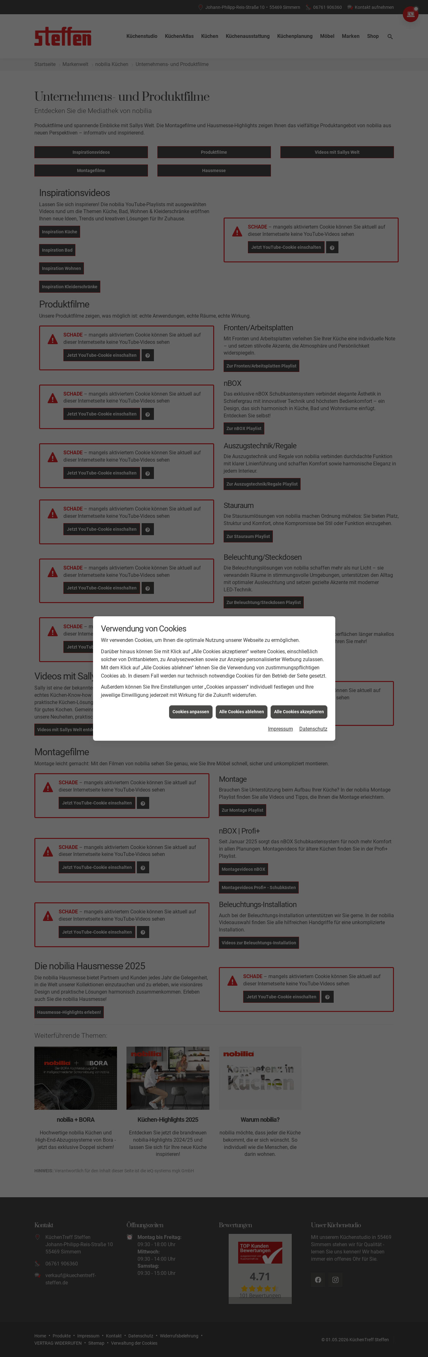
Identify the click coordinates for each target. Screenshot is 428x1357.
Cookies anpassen (191, 669)
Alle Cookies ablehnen (241, 669)
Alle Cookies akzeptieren (299, 669)
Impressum (280, 686)
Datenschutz (313, 686)
